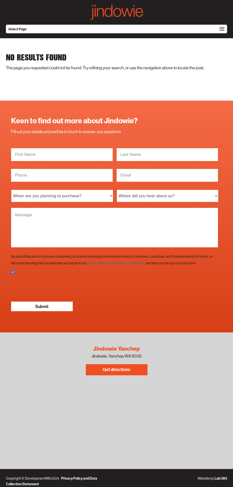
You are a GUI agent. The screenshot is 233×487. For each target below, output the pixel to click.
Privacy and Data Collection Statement (116, 263)
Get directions (116, 369)
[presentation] (48, 288)
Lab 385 (221, 478)
